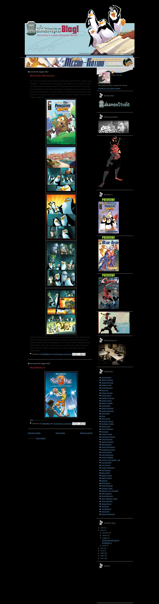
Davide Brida (105, 406)
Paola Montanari (107, 486)
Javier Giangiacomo (108, 447)
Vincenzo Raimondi (108, 514)
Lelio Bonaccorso (107, 455)
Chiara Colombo (107, 393)
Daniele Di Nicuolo (107, 398)
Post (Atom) (41, 438)
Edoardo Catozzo (107, 421)
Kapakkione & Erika (108, 450)
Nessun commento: (65, 354)
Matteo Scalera (106, 478)
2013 (102, 528)
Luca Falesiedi (106, 462)
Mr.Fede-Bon (105, 483)
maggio (105, 538)
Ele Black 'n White (107, 424)
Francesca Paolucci (108, 437)
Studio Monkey (106, 504)
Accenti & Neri (106, 377)
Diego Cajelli (105, 419)
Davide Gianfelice (107, 408)
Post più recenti (34, 433)
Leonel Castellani (107, 457)
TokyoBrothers (106, 509)
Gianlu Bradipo (106, 444)
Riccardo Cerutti (107, 488)
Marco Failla (105, 473)
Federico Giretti (106, 434)
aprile (104, 545)
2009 (102, 553)
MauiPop (104, 481)
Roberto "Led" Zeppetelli (109, 491)
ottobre (104, 535)
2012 (102, 530)
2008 (102, 556)
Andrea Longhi (106, 385)
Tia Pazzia (105, 506)
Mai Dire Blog (106, 470)
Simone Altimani (107, 501)
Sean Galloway (106, 493)
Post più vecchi (86, 433)
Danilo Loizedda (107, 403)
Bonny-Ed (104, 390)
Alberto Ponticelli (107, 380)
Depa (103, 416)
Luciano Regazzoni (108, 468)
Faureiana (104, 432)
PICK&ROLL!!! (37, 367)
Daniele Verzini (106, 401)
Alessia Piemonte (107, 382)
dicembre (105, 533)
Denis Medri (105, 413)
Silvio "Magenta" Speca (109, 499)
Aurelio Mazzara (107, 388)
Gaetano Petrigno (107, 442)
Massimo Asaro (106, 475)
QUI (31, 420)
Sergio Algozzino (107, 496)
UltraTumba (105, 511)
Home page (60, 433)
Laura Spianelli (106, 452)
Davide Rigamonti (107, 411)
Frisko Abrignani (107, 439)
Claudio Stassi (106, 395)
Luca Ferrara (105, 465)
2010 (102, 550)
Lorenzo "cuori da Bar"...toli (110, 460)
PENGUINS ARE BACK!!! (42, 75)
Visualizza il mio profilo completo (109, 88)
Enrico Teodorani (107, 429)
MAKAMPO (118, 72)
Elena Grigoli (105, 426)
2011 (102, 548)
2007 (102, 558)
